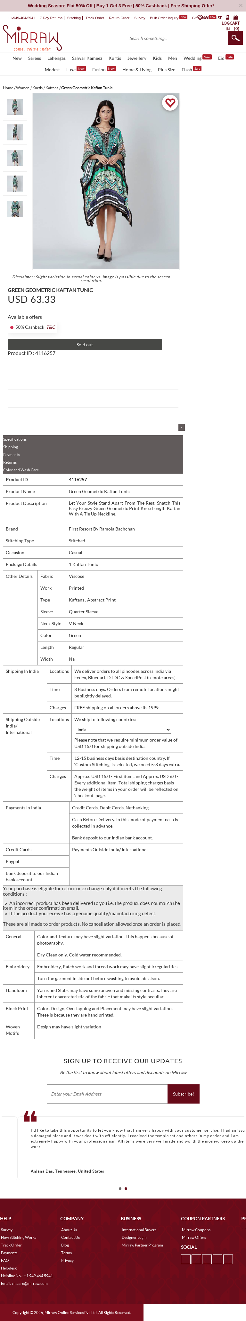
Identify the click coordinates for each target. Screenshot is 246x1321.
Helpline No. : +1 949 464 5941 (27, 1275)
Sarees (34, 58)
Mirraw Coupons (196, 1229)
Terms (66, 1252)
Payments (11, 454)
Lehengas (56, 58)
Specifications (15, 439)
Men (172, 58)
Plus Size (166, 69)
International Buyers (139, 1229)
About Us (69, 1229)
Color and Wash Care (21, 470)
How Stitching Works (18, 1237)
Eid (226, 57)
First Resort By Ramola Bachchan (102, 528)
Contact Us (70, 1237)
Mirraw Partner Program (142, 1245)
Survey (139, 18)
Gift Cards (204, 18)
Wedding (198, 57)
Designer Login (134, 1237)
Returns (10, 462)
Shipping (10, 446)
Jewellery (136, 58)
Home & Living (137, 69)
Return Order (119, 18)
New (17, 58)
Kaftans (77, 599)
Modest (52, 69)
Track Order (95, 18)
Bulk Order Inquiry (164, 18)
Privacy (67, 1260)
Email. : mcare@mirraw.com (24, 1283)
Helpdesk (9, 1268)
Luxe (76, 69)
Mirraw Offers (194, 1237)
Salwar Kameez (87, 58)
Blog (65, 1245)
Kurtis (115, 58)
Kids (157, 58)
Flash (191, 69)
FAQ (5, 1260)
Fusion (104, 69)
